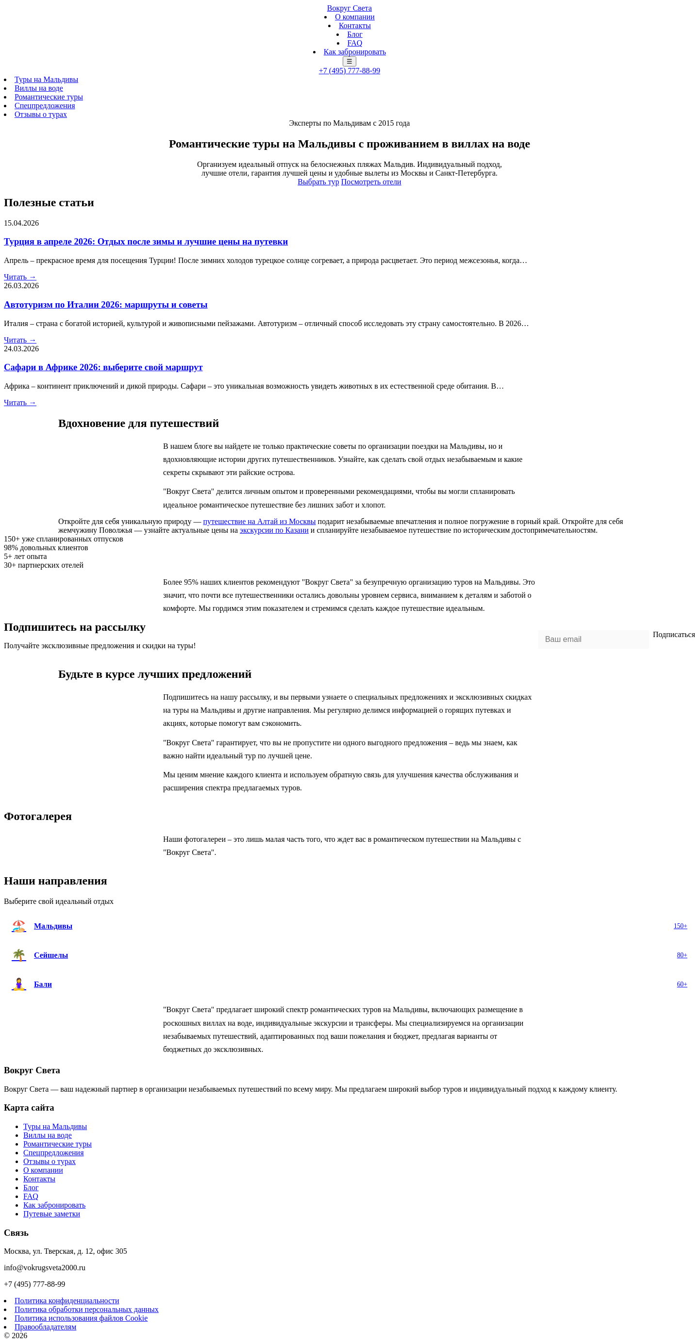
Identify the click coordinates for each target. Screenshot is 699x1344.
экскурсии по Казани (274, 530)
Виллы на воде (39, 88)
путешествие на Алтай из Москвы (259, 521)
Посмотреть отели (371, 182)
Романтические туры (49, 97)
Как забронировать (355, 52)
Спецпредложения (45, 105)
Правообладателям (45, 1327)
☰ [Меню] (349, 61)
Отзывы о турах (41, 114)
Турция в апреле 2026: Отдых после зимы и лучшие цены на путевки (146, 241)
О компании (355, 17)
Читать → (20, 277)
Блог (355, 34)
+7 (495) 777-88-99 (349, 70)
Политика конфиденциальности (67, 1300)
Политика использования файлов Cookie (81, 1318)
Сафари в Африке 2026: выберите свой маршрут (103, 367)
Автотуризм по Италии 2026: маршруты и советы (106, 304)
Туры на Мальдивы (46, 79)
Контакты (355, 25)
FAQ (355, 43)
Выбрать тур (318, 182)
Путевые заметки (51, 1214)
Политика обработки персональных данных (87, 1309)
